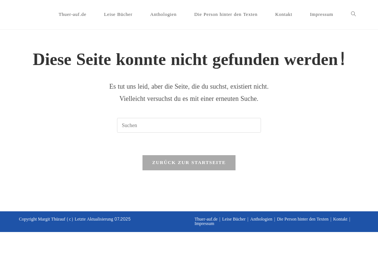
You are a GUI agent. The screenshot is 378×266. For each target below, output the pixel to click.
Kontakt (340, 219)
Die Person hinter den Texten (303, 219)
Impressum (204, 223)
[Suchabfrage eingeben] (189, 125)
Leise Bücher (234, 219)
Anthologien (261, 219)
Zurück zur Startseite (189, 162)
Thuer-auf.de (206, 219)
